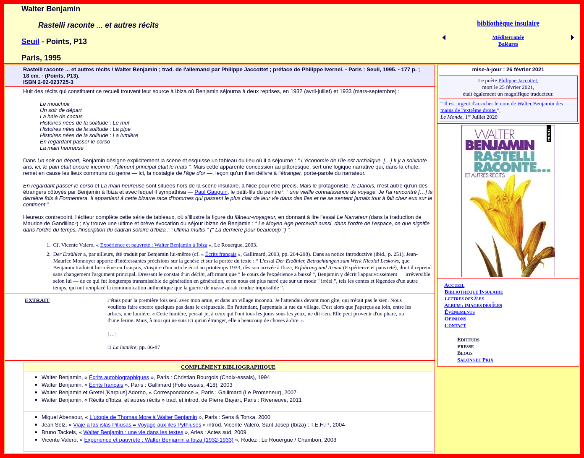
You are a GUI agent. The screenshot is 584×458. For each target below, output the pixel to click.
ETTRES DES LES (466, 299)
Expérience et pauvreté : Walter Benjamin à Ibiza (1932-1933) (158, 440)
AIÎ (473, 305)
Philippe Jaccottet (517, 80)
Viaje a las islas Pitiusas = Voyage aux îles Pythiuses (137, 425)
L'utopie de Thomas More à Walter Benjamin (143, 417)
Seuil (30, 41)
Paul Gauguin (211, 192)
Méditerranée (508, 37)
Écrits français (220, 254)
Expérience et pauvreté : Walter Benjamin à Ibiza (153, 245)
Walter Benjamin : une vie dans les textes (133, 432)
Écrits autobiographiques (119, 377)
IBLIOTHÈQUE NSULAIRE (475, 292)
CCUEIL (456, 285)
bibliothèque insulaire (508, 23)
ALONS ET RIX (475, 360)
